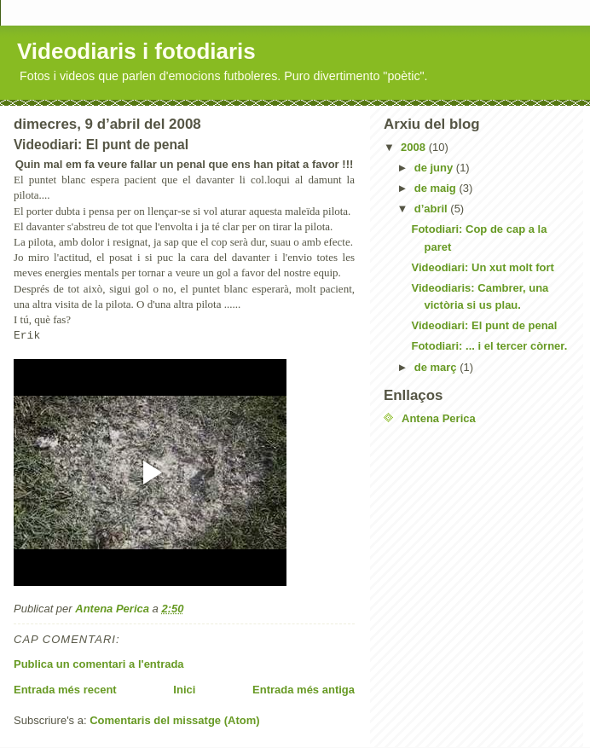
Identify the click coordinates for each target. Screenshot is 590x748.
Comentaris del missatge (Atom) (174, 720)
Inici (184, 689)
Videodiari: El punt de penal (484, 325)
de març (437, 367)
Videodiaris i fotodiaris (136, 51)
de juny (435, 167)
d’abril (432, 208)
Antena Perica (439, 418)
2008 (415, 147)
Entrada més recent (65, 689)
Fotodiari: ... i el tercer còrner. (489, 345)
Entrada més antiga (303, 689)
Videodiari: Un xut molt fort (482, 267)
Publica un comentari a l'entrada (99, 664)
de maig (437, 188)
